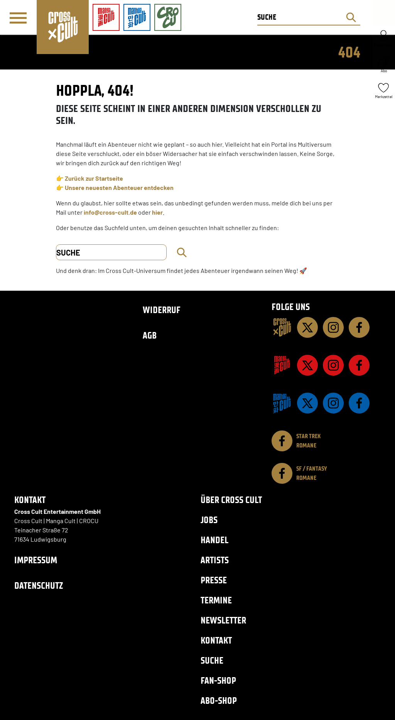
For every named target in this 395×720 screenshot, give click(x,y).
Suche (212, 660)
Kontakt (216, 640)
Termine (216, 600)
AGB (150, 335)
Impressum (35, 560)
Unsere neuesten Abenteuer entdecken (119, 187)
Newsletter (223, 620)
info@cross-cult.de (110, 212)
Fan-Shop (218, 680)
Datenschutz (38, 585)
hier (157, 212)
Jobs (209, 519)
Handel (214, 540)
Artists (215, 560)
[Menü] (18, 18)
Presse (214, 580)
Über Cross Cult (231, 499)
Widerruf (162, 309)
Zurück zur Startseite (94, 178)
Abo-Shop (219, 700)
